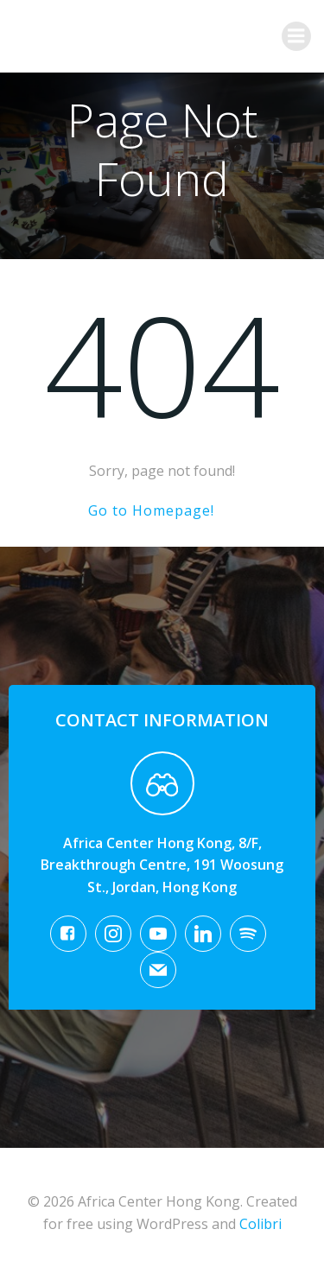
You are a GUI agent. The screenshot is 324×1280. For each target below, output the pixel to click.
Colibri (260, 1223)
